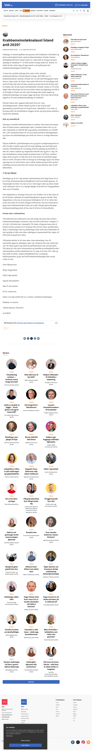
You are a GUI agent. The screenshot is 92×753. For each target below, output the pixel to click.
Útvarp (59, 718)
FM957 (76, 718)
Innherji (76, 704)
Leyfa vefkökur (36, 745)
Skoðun (60, 714)
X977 (75, 720)
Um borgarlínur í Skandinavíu (80, 55)
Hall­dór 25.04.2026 (77, 123)
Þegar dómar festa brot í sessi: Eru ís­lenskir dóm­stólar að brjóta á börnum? (31, 604)
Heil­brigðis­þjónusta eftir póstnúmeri (31, 666)
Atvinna (76, 709)
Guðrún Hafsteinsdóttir (76, 49)
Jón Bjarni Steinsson (75, 78)
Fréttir (59, 704)
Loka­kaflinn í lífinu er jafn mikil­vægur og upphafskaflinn (11, 473)
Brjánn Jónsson (74, 99)
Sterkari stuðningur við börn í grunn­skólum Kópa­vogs (12, 666)
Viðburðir (76, 711)
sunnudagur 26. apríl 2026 (65, 5)
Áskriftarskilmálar (28, 720)
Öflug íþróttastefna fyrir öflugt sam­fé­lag (31, 503)
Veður (75, 714)
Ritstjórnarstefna (28, 718)
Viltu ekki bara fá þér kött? (79, 39)
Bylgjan (76, 716)
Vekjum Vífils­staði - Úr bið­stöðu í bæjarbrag (51, 379)
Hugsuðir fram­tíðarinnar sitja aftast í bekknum (31, 473)
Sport (59, 709)
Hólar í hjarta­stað (51, 471)
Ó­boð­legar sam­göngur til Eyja (80, 47)
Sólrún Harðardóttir (75, 117)
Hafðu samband (27, 716)
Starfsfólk (26, 723)
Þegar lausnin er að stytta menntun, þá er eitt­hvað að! (51, 601)
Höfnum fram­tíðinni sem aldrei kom (31, 571)
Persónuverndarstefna (8, 715)
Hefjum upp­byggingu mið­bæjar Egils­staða (51, 441)
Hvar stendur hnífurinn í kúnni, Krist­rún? (51, 537)
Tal (75, 723)
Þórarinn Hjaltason (75, 57)
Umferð (25, 725)
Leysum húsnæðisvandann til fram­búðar (51, 409)
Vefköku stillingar (14, 745)
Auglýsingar (26, 713)
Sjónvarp (60, 716)
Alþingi (5, 330)
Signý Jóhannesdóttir (76, 41)
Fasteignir (76, 707)
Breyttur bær (31, 535)
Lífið (59, 711)
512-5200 (28, 711)
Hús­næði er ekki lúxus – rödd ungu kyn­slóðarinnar (31, 634)
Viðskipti (60, 707)
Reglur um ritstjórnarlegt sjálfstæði (9, 712)
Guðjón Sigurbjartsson (76, 88)
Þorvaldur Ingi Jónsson (76, 68)
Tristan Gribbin (74, 109)
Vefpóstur (26, 727)
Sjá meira (31, 684)
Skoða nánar (9, 740)
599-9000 (7, 722)
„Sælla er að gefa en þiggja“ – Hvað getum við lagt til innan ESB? (79, 65)
